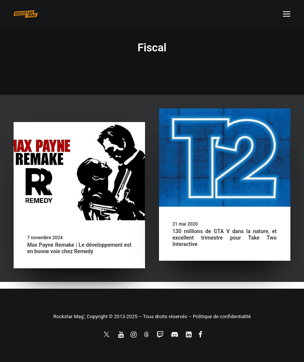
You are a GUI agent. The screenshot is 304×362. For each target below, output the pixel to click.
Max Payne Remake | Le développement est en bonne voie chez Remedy (79, 248)
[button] (286, 14)
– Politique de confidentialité (219, 316)
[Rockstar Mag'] (26, 14)
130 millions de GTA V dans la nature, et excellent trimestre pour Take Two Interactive (225, 237)
